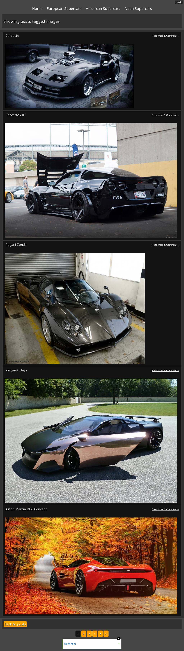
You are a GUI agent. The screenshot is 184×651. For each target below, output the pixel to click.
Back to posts (15, 624)
